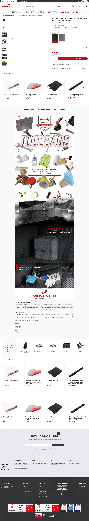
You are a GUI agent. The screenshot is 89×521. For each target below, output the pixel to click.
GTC (40, 486)
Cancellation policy (43, 491)
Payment (24, 489)
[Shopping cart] (85, 7)
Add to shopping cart (73, 58)
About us (25, 488)
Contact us (25, 486)
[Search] (59, 6)
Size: (53, 44)
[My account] (79, 7)
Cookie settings (42, 493)
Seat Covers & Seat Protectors (25, 352)
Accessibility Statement (44, 496)
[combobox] (41, 6)
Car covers (53, 351)
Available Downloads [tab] (46, 110)
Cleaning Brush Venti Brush (12, 94)
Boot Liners (66, 351)
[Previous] (12, 38)
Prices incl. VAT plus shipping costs (56, 55)
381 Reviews (62, 22)
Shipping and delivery (27, 491)
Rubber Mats (80, 351)
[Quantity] (55, 58)
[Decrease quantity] (53, 58)
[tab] (29, 110)
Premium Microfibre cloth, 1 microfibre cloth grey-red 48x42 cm (33, 96)
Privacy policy (42, 489)
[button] (11, 465)
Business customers (23, 1)
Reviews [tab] (61, 110)
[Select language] (3, 1)
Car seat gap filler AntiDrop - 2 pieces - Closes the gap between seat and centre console (75, 96)
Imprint (24, 493)
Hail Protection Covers (39, 351)
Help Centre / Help (43, 494)
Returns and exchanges (44, 488)
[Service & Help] (73, 7)
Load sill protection (52, 94)
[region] (23, 42)
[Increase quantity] (57, 58)
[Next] (42, 38)
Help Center (84, 1)
